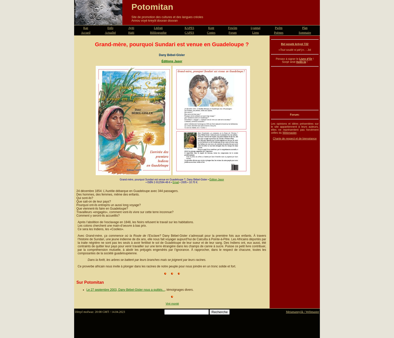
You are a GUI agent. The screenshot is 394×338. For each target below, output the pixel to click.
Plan (305, 28)
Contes (211, 32)
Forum (233, 32)
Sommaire (305, 32)
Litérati (158, 28)
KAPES (189, 28)
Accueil (85, 32)
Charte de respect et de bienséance (295, 138)
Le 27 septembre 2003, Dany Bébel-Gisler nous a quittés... (125, 290)
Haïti (131, 32)
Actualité (110, 32)
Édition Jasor (217, 179)
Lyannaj (256, 28)
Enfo (110, 28)
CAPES (189, 32)
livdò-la (301, 61)
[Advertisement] (294, 88)
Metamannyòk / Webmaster (302, 312)
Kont (211, 28)
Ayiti (131, 28)
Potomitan (152, 7)
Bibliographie (158, 32)
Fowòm (232, 28)
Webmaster (289, 132)
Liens (255, 32)
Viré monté (172, 303)
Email (176, 182)
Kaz (85, 28)
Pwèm (278, 28)
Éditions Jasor (172, 61)
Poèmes (278, 32)
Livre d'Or (305, 58)
